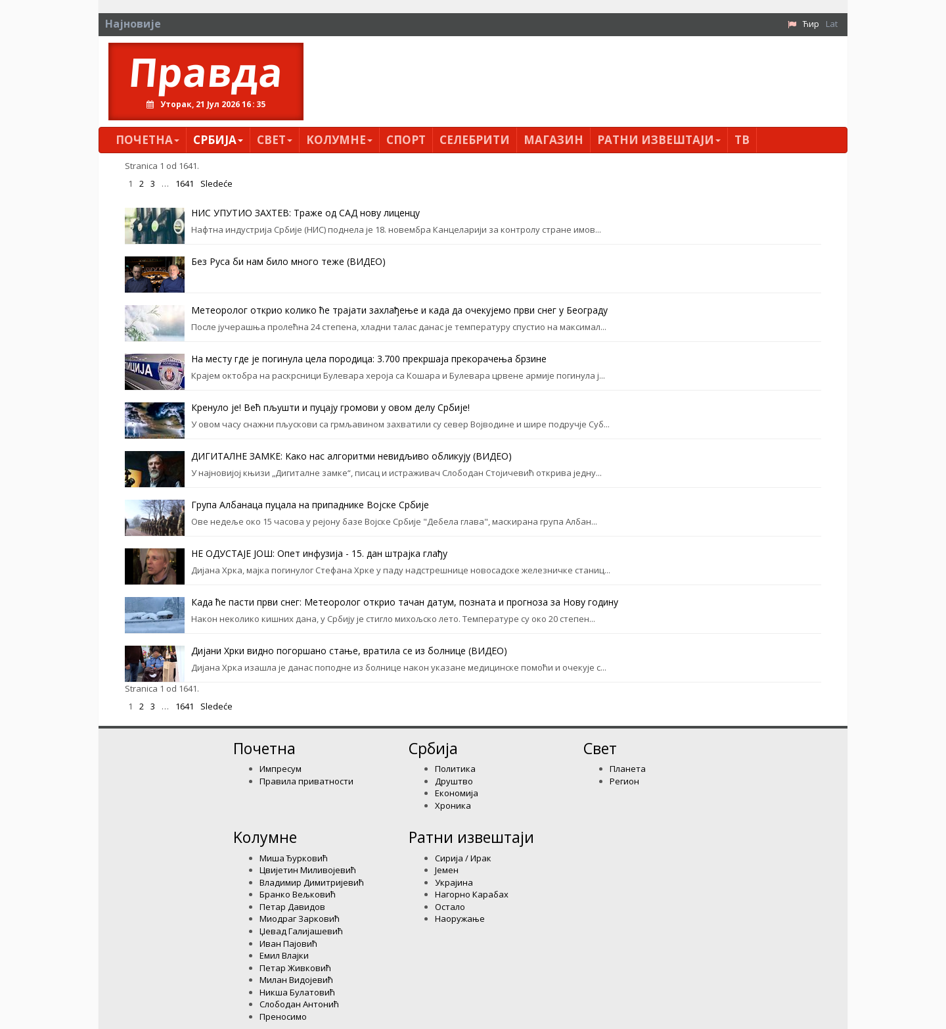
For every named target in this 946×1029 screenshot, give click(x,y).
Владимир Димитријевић (311, 882)
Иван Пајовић (288, 943)
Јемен (447, 870)
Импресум (280, 769)
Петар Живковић (295, 968)
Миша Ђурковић (293, 858)
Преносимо (283, 1016)
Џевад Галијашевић (301, 931)
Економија (456, 793)
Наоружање (460, 918)
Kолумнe (339, 139)
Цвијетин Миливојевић (307, 870)
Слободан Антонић (299, 1004)
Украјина (454, 882)
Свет (274, 139)
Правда (206, 71)
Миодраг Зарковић (299, 918)
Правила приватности (306, 781)
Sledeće (216, 183)
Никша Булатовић (297, 992)
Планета (628, 769)
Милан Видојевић (296, 980)
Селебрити (474, 139)
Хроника (453, 805)
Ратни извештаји (659, 139)
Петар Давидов (292, 907)
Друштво (454, 781)
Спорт (406, 139)
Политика (455, 769)
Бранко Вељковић (297, 894)
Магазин (553, 139)
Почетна (147, 139)
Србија (218, 139)
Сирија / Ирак (463, 858)
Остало (450, 907)
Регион (624, 781)
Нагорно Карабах (471, 894)
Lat (832, 24)
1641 (184, 183)
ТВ (742, 139)
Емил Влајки (284, 955)
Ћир (811, 24)
